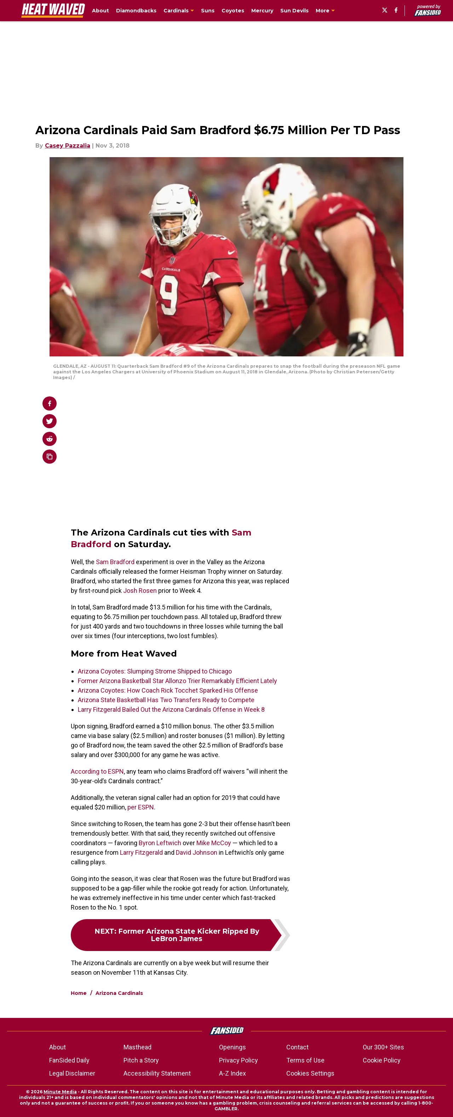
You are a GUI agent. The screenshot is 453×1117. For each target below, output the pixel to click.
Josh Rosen (140, 590)
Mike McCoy (213, 843)
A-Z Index (232, 1073)
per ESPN (140, 807)
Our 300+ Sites (383, 1047)
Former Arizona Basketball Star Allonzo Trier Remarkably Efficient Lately (177, 680)
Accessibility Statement (157, 1073)
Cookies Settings (310, 1073)
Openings (232, 1047)
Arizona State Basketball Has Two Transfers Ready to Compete (166, 700)
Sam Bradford (115, 562)
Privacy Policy (238, 1060)
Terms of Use (305, 1060)
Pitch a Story (141, 1060)
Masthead (137, 1047)
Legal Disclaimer (72, 1073)
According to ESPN (97, 771)
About (57, 1047)
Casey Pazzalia (67, 145)
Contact (297, 1047)
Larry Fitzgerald (141, 852)
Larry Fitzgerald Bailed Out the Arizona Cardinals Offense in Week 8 (171, 709)
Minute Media (60, 1091)
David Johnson (196, 852)
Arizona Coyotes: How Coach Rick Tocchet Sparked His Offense (168, 690)
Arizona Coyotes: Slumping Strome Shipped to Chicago (155, 671)
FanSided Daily (69, 1060)
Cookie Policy (382, 1060)
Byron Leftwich (160, 843)
